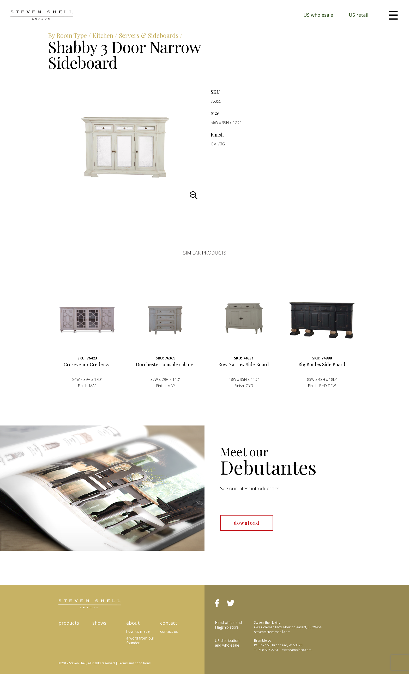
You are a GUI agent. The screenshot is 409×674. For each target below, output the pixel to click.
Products (68, 622)
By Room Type (68, 35)
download (247, 522)
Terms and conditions (134, 663)
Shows (99, 622)
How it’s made (138, 631)
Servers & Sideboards (151, 35)
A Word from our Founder (140, 640)
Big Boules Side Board (321, 364)
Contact (168, 622)
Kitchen (104, 35)
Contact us (169, 631)
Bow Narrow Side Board (243, 364)
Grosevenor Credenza (87, 364)
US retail (358, 15)
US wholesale (318, 15)
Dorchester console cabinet (165, 364)
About (133, 622)
